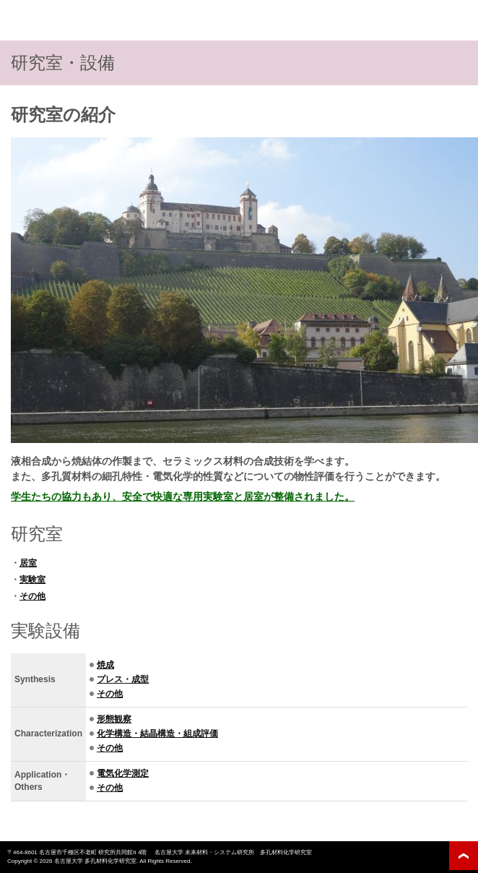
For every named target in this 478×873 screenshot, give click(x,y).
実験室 (32, 580)
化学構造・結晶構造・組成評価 (157, 733)
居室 (28, 563)
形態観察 (114, 719)
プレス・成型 (123, 679)
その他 (32, 596)
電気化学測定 (123, 773)
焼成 (105, 665)
